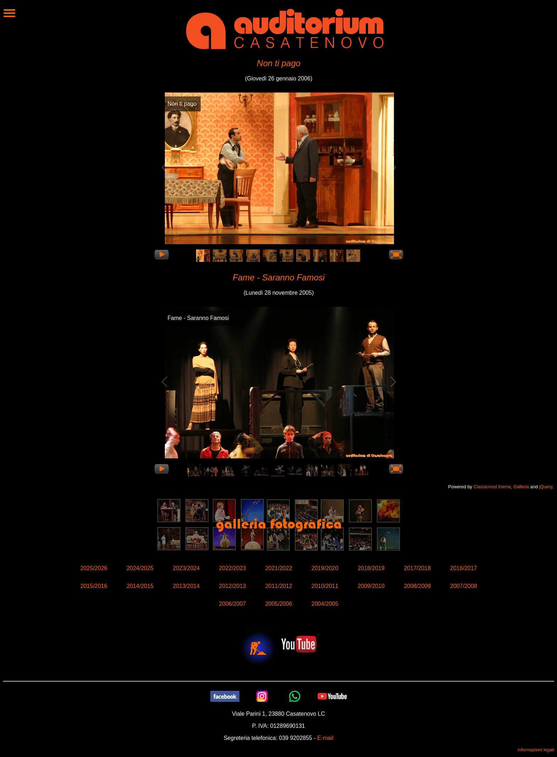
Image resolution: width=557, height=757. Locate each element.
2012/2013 (232, 586)
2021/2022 (278, 568)
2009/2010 (371, 586)
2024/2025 (139, 568)
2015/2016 (93, 586)
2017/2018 (417, 568)
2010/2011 (325, 586)
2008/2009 (417, 586)
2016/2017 (463, 568)
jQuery (545, 486)
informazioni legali (536, 749)
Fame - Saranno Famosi (279, 277)
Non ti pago (279, 63)
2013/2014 (186, 586)
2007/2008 (463, 586)
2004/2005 (325, 604)
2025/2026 (93, 568)
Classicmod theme (492, 486)
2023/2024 (186, 568)
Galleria (521, 486)
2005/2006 (278, 604)
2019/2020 (325, 568)
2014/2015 (139, 586)
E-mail (325, 738)
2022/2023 (232, 568)
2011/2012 (278, 586)
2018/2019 (371, 568)
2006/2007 (232, 604)
